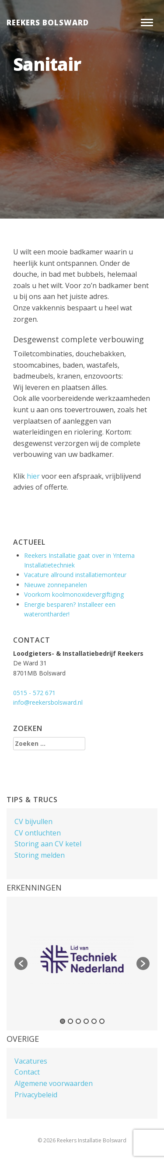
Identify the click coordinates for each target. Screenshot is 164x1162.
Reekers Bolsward (48, 22)
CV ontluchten (37, 833)
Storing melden (39, 855)
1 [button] (62, 1021)
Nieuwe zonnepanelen (55, 585)
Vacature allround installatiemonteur (75, 575)
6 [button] (102, 1021)
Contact (27, 1072)
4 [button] (86, 1021)
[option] (82, 959)
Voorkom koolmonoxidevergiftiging (74, 594)
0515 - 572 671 (34, 693)
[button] (21, 963)
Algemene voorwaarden (53, 1083)
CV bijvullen (33, 821)
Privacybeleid (35, 1094)
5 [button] (94, 1021)
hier (33, 476)
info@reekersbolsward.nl (48, 702)
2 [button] (70, 1021)
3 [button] (78, 1021)
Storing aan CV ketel (47, 844)
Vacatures (30, 1061)
